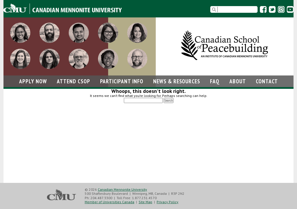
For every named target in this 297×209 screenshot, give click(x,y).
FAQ (215, 81)
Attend (73, 81)
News (176, 81)
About (237, 81)
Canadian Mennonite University (122, 189)
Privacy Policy (167, 202)
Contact (267, 81)
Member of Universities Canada (109, 202)
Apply (33, 81)
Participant (121, 81)
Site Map (145, 202)
